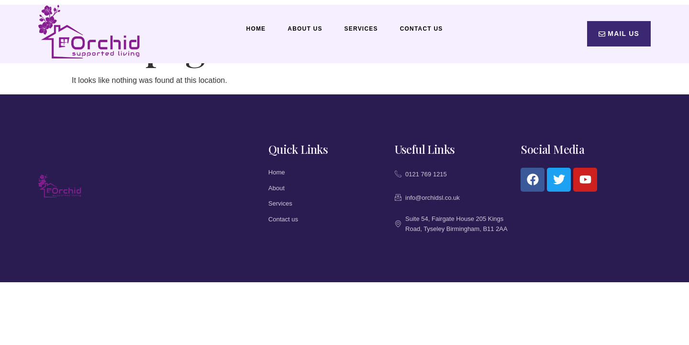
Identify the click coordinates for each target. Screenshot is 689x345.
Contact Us (421, 28)
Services (361, 28)
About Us (305, 28)
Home (256, 28)
